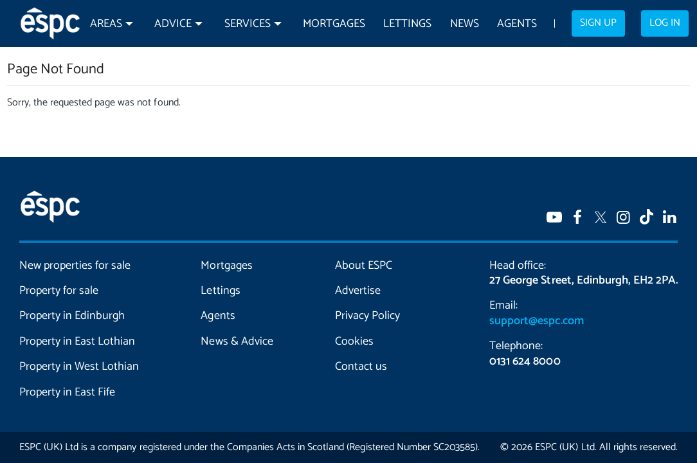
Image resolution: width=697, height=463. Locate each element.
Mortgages (334, 24)
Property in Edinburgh (72, 315)
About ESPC (363, 265)
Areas (106, 24)
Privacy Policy (367, 315)
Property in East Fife (67, 392)
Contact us (361, 366)
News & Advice (237, 341)
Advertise (358, 290)
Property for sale (58, 290)
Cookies (354, 341)
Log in (664, 23)
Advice (173, 24)
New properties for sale (75, 265)
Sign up (598, 23)
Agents (517, 24)
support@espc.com (536, 321)
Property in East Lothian (77, 341)
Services (247, 24)
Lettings (407, 24)
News (464, 24)
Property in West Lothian (79, 366)
